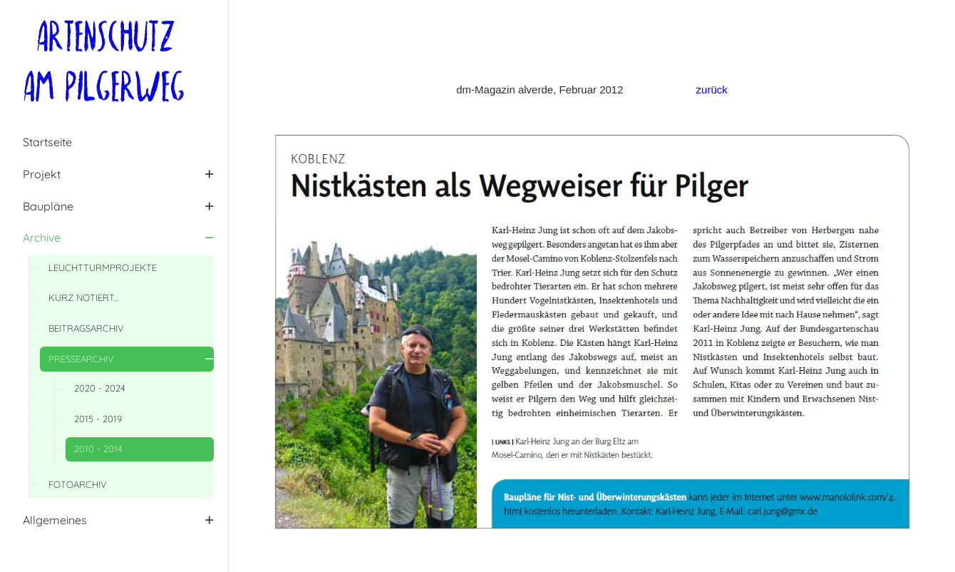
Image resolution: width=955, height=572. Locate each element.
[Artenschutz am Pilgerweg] (114, 61)
